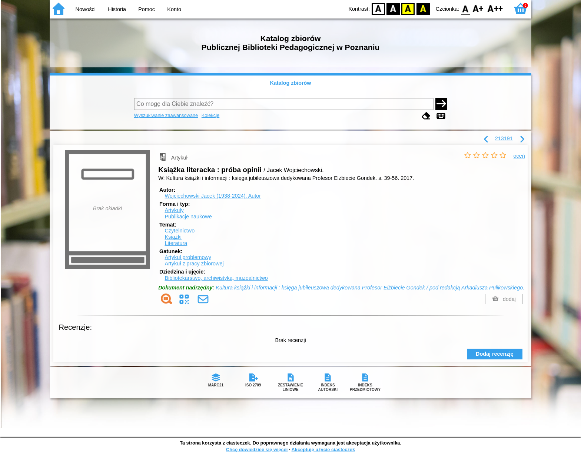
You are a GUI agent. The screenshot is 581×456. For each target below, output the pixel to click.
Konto (174, 9)
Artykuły (174, 210)
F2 (495, 8)
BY (423, 8)
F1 (478, 8)
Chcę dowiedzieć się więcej (257, 449)
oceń (519, 156)
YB (408, 8)
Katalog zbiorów (290, 83)
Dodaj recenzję (495, 354)
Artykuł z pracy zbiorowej (194, 263)
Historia (117, 9)
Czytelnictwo (180, 231)
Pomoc (146, 9)
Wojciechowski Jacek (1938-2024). (213, 196)
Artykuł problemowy (188, 257)
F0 (465, 8)
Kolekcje (210, 115)
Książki (173, 237)
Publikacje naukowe (188, 216)
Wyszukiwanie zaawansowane (166, 115)
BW (393, 8)
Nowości (86, 9)
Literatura (176, 243)
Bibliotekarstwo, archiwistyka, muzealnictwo (216, 278)
